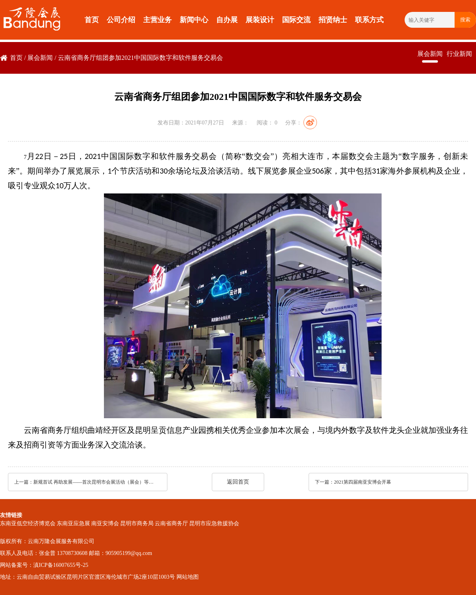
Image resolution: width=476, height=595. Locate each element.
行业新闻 (459, 53)
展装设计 (260, 20)
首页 (91, 20)
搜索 (465, 20)
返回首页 (238, 482)
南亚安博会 (105, 523)
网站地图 (188, 577)
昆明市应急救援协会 (214, 523)
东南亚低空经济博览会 (28, 523)
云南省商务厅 (171, 523)
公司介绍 (121, 20)
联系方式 (369, 20)
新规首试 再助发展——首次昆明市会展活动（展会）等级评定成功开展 (94, 482)
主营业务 (157, 20)
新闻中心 (194, 20)
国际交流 (296, 20)
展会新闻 (40, 57)
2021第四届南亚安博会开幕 (362, 482)
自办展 (227, 20)
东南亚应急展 (73, 523)
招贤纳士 (333, 20)
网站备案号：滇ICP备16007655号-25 (44, 565)
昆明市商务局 (137, 523)
